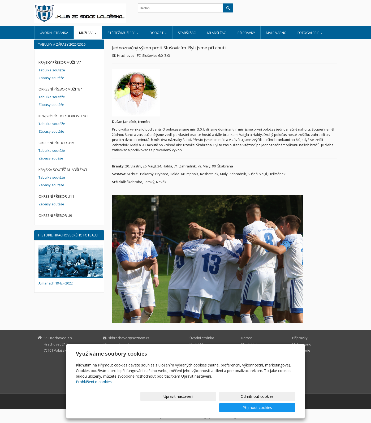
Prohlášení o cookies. (94, 392)
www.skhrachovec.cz (125, 344)
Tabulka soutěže (51, 70)
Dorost (158, 32)
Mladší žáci (217, 32)
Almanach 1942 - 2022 (55, 283)
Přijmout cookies (275, 407)
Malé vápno (276, 32)
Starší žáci (187, 32)
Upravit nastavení (188, 407)
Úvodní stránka (54, 32)
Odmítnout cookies (231, 407)
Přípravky (246, 32)
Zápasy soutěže (51, 77)
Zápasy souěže (50, 158)
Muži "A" (88, 32)
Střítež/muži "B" (123, 32)
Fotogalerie (310, 32)
